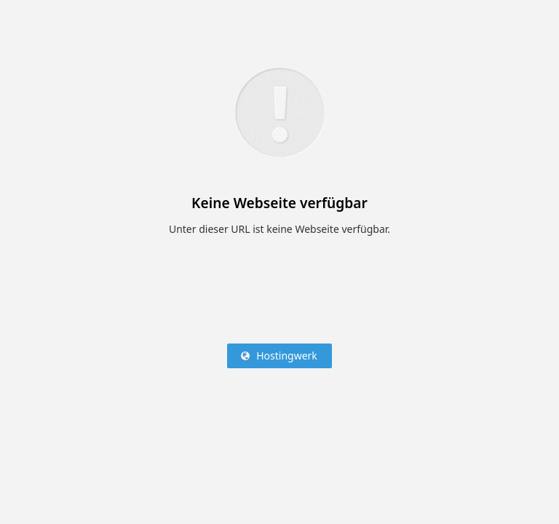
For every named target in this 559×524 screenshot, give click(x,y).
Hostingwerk (286, 355)
